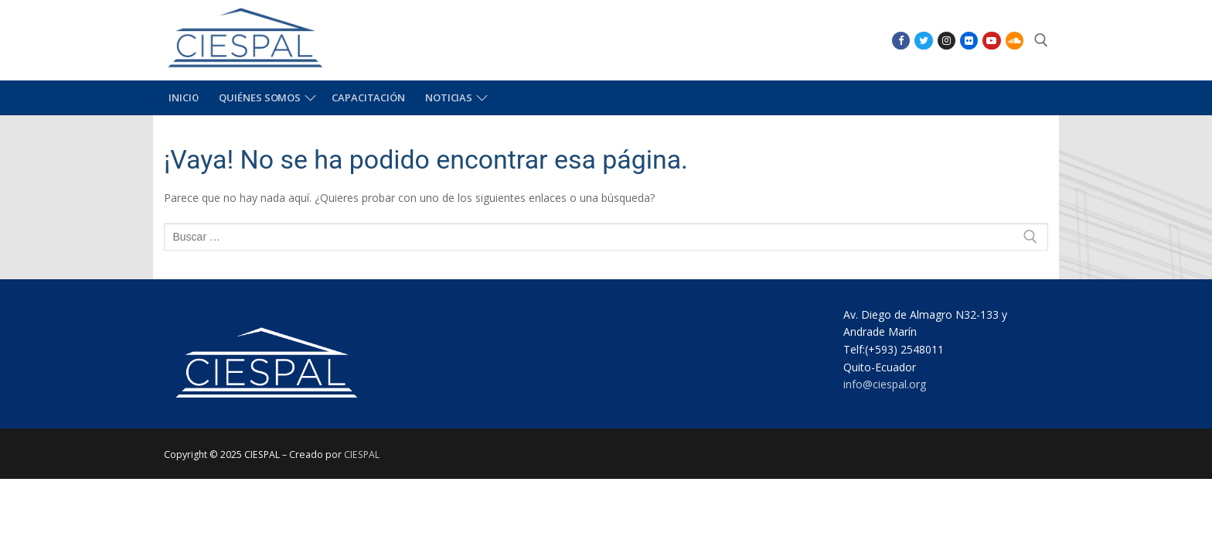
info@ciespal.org (884, 384)
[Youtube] (991, 41)
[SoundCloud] (1014, 41)
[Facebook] (901, 41)
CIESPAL (362, 454)
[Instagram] (946, 41)
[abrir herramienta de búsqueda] (1041, 40)
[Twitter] (923, 41)
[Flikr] (969, 41)
